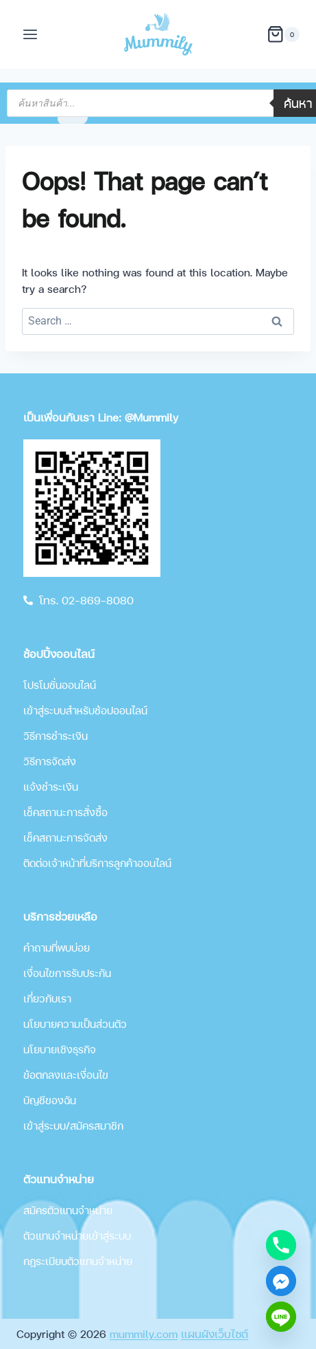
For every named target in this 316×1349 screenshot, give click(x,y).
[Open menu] (30, 34)
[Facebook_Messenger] (281, 1281)
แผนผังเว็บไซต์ (214, 1333)
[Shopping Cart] (283, 34)
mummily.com (144, 1333)
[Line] (281, 1317)
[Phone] (281, 1245)
